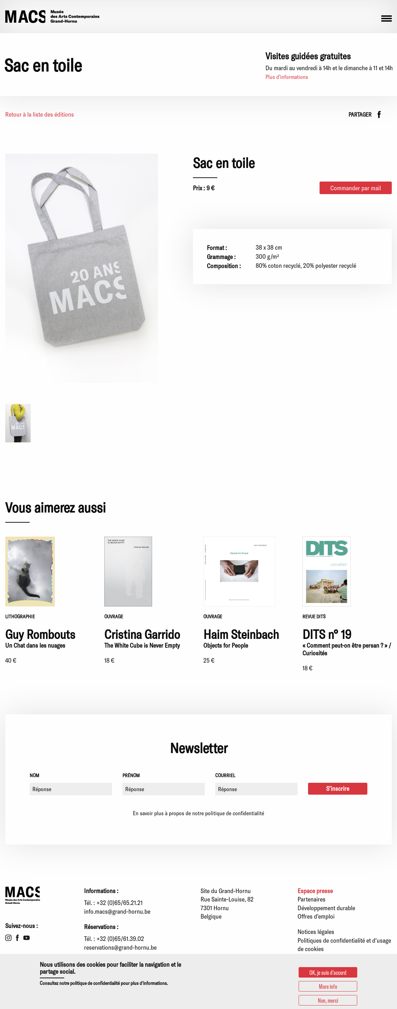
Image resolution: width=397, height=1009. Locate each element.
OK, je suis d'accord (327, 972)
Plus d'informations (286, 76)
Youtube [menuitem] (26, 937)
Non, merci (328, 1000)
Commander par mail (355, 188)
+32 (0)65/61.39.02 (120, 938)
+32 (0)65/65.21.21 (120, 902)
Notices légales (316, 931)
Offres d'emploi (316, 916)
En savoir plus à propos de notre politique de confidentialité (198, 813)
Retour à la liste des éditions (39, 114)
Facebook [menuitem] (17, 937)
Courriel (225, 775)
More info (328, 986)
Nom (34, 775)
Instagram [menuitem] (8, 937)
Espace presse (315, 890)
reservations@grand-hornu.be (120, 947)
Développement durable (326, 908)
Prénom (131, 775)
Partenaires (311, 899)
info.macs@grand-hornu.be (117, 911)
